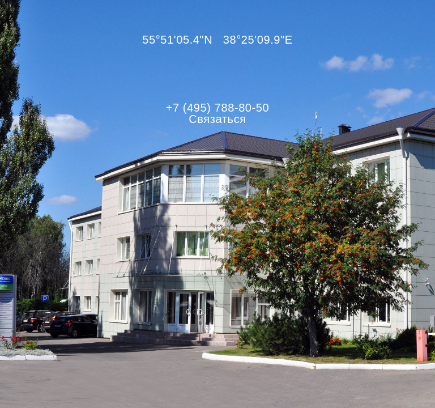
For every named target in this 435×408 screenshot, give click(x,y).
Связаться (217, 119)
